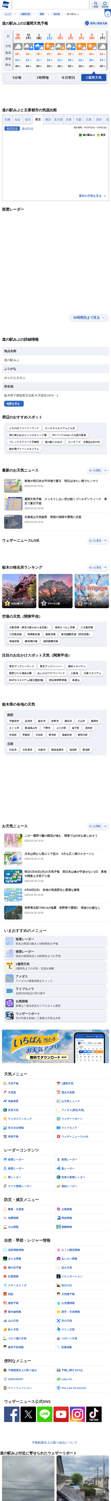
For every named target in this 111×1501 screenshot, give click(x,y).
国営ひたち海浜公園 (20, 673)
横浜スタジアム (77, 666)
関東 (42, 14)
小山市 (81, 721)
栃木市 (42, 721)
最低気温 (27, 128)
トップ (8, 14)
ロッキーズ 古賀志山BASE (84, 442)
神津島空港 (33, 634)
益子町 (75, 728)
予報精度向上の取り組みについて (54, 1442)
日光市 (13, 749)
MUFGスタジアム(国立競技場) (26, 680)
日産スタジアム (92, 673)
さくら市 (14, 728)
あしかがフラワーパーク (51, 673)
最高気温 (12, 128)
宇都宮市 (14, 721)
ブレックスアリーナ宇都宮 (24, 442)
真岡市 (94, 721)
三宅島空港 (15, 634)
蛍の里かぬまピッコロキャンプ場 (28, 435)
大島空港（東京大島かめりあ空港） (29, 627)
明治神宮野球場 (57, 680)
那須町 (86, 749)
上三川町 (61, 728)
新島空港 (51, 634)
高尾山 (76, 680)
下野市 (47, 728)
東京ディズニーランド (21, 666)
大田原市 (27, 749)
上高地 (74, 673)
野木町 (52, 735)
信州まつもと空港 (65, 627)
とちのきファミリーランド (24, 428)
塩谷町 (73, 749)
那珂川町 (83, 735)
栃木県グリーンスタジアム (24, 449)
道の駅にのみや (53, 442)
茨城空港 (14, 641)
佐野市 (55, 721)
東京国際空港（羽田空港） (76, 634)
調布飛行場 (31, 641)
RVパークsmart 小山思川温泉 (69, 435)
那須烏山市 (31, 728)
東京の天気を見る (93, 195)
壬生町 (39, 735)
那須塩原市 (57, 749)
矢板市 (42, 749)
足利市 (28, 721)
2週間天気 (25, 14)
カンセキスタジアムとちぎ (60, 428)
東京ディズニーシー (51, 666)
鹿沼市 (68, 721)
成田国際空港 (50, 641)
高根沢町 (67, 735)
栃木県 (57, 14)
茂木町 (89, 728)
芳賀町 (26, 735)
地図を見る (13, 403)
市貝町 (13, 735)
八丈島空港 (87, 627)
